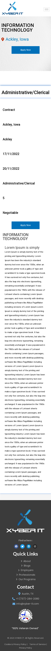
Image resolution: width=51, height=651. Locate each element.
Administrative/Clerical (25, 92)
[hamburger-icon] (47, 9)
